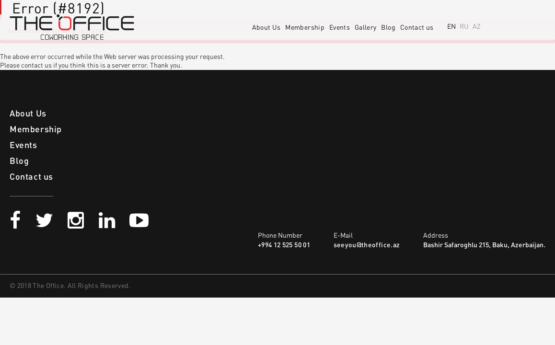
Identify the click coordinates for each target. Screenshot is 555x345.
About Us (266, 27)
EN (451, 26)
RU (464, 26)
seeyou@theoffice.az (367, 245)
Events (339, 27)
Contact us (417, 27)
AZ (477, 26)
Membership (304, 27)
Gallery (365, 27)
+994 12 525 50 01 (284, 245)
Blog (388, 27)
